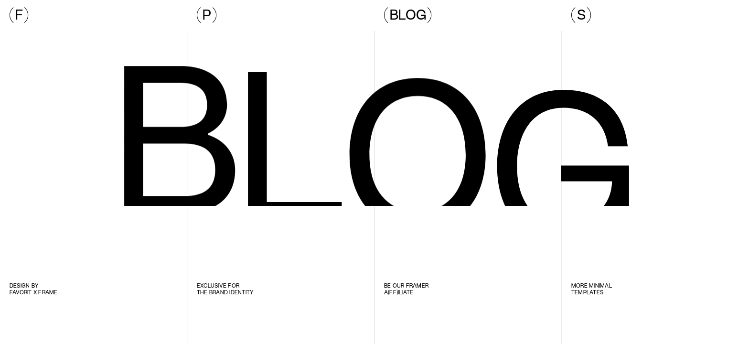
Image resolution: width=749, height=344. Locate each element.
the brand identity (225, 292)
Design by (25, 285)
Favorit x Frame (34, 292)
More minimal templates (592, 288)
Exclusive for (218, 285)
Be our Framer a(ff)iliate (407, 288)
